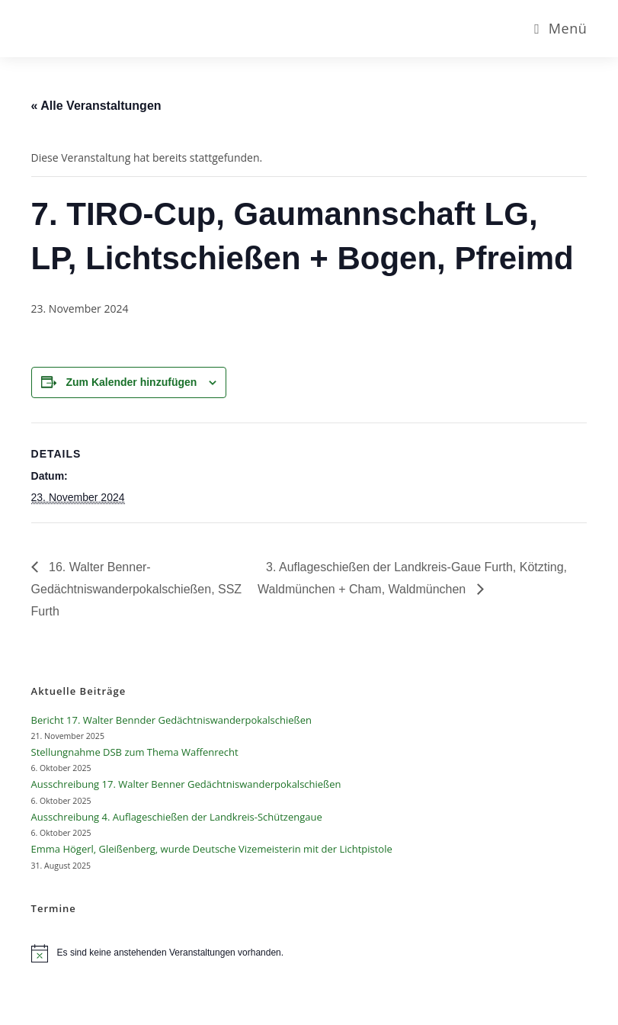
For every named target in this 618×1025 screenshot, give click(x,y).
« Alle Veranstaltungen (96, 105)
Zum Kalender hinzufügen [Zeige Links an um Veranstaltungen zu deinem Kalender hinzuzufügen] (131, 382)
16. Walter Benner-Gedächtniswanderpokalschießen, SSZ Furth (136, 589)
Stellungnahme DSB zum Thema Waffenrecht (135, 752)
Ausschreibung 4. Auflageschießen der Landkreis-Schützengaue (176, 817)
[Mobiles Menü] (560, 28)
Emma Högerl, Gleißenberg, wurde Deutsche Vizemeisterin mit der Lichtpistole (211, 849)
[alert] (309, 953)
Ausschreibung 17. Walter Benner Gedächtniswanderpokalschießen (186, 784)
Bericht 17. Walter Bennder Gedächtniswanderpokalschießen (171, 720)
